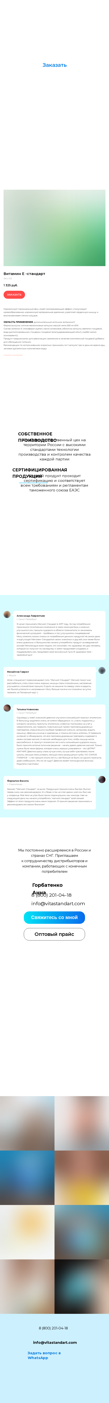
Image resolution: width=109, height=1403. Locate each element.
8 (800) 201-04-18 (53, 1328)
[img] (91, 12)
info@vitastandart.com (58, 903)
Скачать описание (13, 355)
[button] (54, 65)
